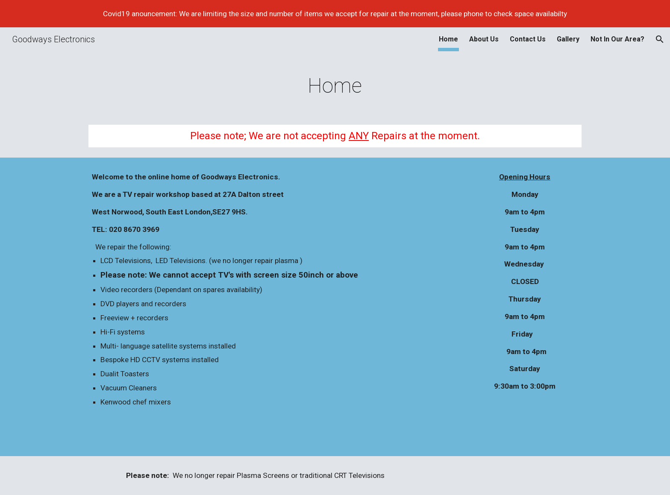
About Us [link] (484, 39)
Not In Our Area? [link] (617, 39)
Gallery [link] (568, 39)
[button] (659, 39)
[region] (335, 13)
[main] (334, 83)
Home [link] (448, 39)
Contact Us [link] (528, 39)
